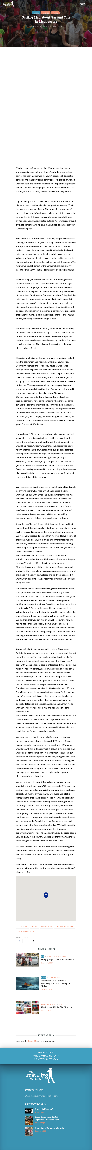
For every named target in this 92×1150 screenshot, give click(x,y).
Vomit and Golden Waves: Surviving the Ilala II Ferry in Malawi (56, 984)
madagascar (46, 926)
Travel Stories (60, 956)
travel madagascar (25, 931)
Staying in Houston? (43, 1109)
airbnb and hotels (48, 1004)
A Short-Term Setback (46, 1059)
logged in (32, 1041)
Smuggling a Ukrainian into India (58, 959)
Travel (55, 13)
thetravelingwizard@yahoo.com (44, 1096)
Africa (36, 13)
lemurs (34, 926)
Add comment (58, 26)
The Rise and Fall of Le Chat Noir (58, 1007)
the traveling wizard (64, 926)
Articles (46, 13)
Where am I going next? (46, 1056)
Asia (42, 956)
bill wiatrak (22, 926)
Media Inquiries (46, 1053)
